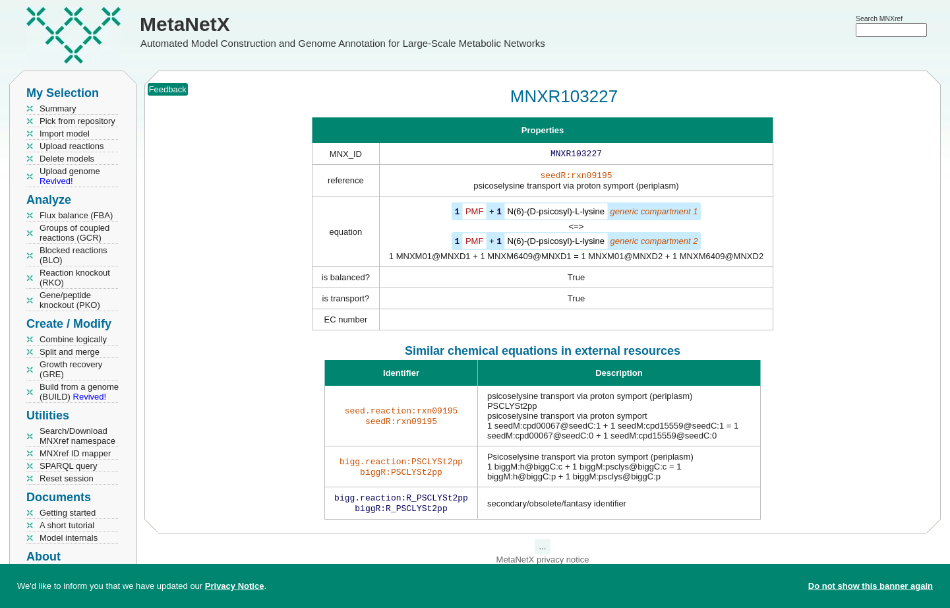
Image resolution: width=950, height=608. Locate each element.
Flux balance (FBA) (76, 215)
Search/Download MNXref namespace (77, 436)
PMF (474, 214)
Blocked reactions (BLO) (73, 255)
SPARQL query (68, 466)
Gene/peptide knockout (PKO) (70, 300)
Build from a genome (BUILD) (79, 392)
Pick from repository (77, 121)
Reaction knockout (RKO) (75, 278)
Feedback (168, 89)
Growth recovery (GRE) (71, 369)
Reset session (67, 478)
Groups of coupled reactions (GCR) (74, 233)
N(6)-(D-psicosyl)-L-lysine (556, 214)
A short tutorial (67, 525)
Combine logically (73, 339)
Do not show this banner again (870, 586)
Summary (58, 108)
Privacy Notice (234, 586)
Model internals (69, 538)
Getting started (68, 513)
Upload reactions (72, 146)
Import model (65, 133)
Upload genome (70, 176)
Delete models (67, 159)
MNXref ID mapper (75, 453)
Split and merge (70, 352)
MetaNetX (185, 24)
